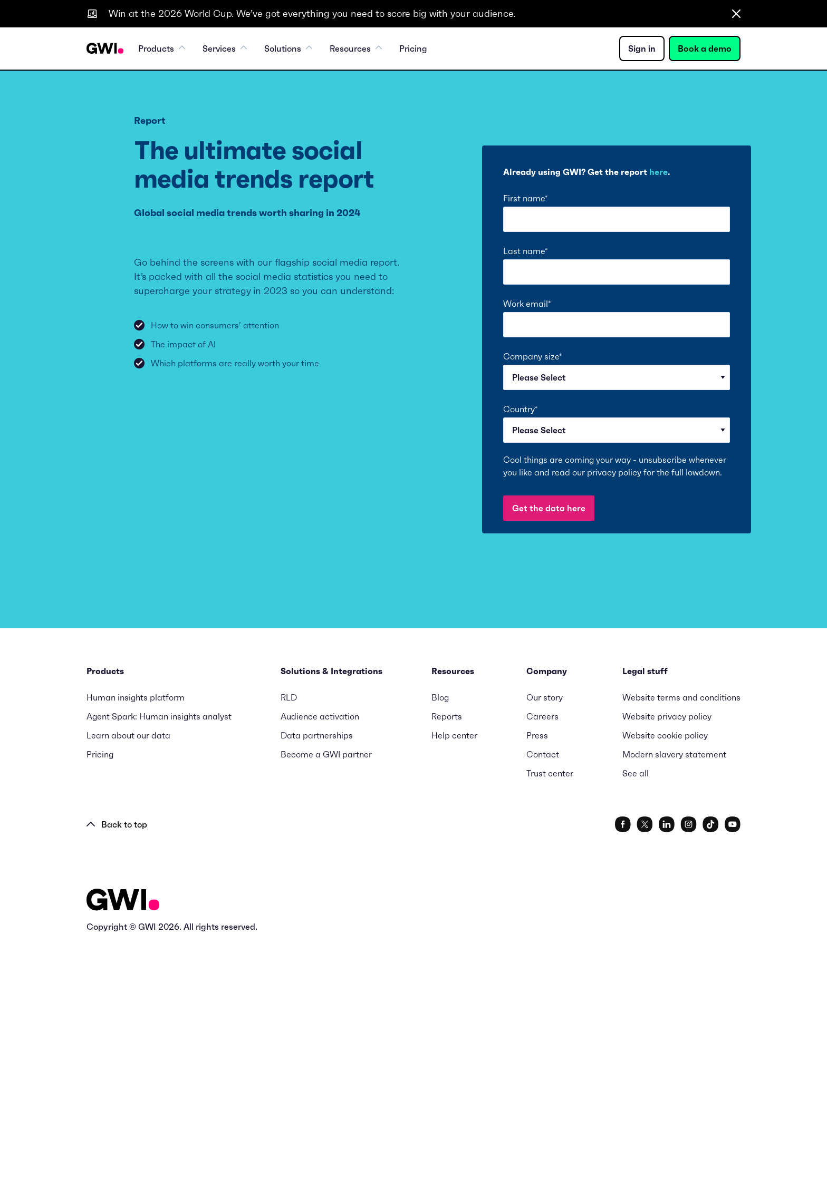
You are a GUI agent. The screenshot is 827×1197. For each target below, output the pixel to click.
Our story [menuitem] (544, 950)
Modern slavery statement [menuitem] (674, 1006)
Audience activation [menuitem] (320, 969)
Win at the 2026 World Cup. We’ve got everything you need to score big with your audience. (312, 13)
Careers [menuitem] (542, 969)
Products (162, 48)
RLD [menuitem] (289, 950)
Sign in (642, 48)
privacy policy (614, 472)
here (658, 172)
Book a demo (705, 48)
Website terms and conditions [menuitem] (681, 950)
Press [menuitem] (537, 987)
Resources (356, 48)
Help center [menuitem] (454, 987)
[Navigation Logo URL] (104, 48)
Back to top (116, 1077)
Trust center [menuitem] (549, 1025)
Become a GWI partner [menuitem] (326, 1006)
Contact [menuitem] (542, 1006)
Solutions (288, 48)
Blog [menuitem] (440, 950)
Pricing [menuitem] (413, 48)
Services (225, 48)
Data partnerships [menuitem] (317, 987)
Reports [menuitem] (446, 969)
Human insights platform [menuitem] (135, 950)
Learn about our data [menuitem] (128, 987)
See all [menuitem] (635, 1025)
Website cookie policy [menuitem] (665, 987)
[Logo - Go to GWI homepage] (122, 1154)
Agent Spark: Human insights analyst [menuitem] (159, 969)
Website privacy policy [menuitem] (666, 969)
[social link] (623, 1077)
